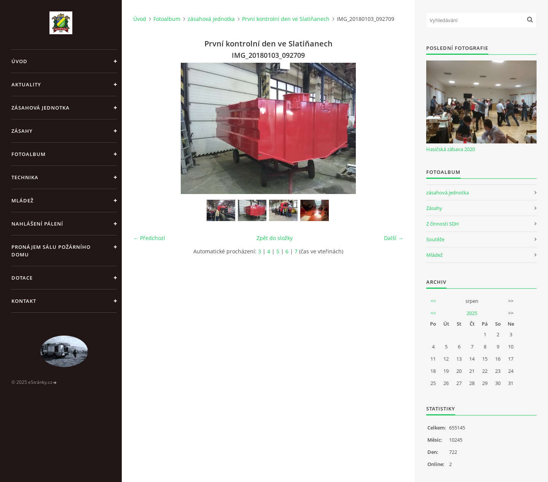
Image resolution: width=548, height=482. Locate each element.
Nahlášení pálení (37, 223)
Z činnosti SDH (442, 223)
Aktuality (26, 84)
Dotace (22, 277)
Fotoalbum (28, 154)
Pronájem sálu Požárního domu (51, 250)
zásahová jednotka (211, 18)
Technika (24, 177)
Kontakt (23, 300)
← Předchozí (149, 238)
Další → (393, 238)
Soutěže (435, 239)
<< (433, 300)
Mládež (22, 200)
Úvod (19, 61)
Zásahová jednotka (40, 107)
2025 (472, 313)
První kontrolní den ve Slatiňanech (286, 18)
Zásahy (22, 130)
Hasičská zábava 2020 (450, 149)
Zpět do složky (274, 238)
